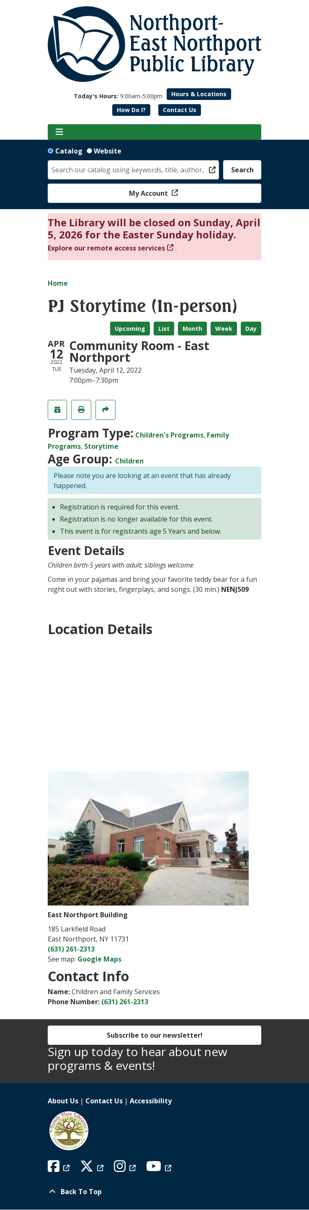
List (164, 329)
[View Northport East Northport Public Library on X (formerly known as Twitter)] (93, 1168)
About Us (63, 1100)
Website (107, 151)
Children (129, 461)
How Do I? (131, 110)
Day (251, 329)
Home (58, 283)
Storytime (101, 446)
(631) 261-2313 (71, 949)
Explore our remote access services (106, 248)
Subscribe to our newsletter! (155, 1035)
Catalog (68, 151)
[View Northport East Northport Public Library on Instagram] (126, 1168)
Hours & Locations (199, 94)
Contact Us (179, 110)
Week (223, 329)
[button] (118, 96)
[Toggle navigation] (59, 132)
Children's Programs (169, 435)
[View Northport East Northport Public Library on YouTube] (159, 1168)
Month (192, 329)
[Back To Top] (154, 1191)
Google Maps (99, 959)
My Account (149, 193)
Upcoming (130, 329)
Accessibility (151, 1100)
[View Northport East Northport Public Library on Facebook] (60, 1168)
